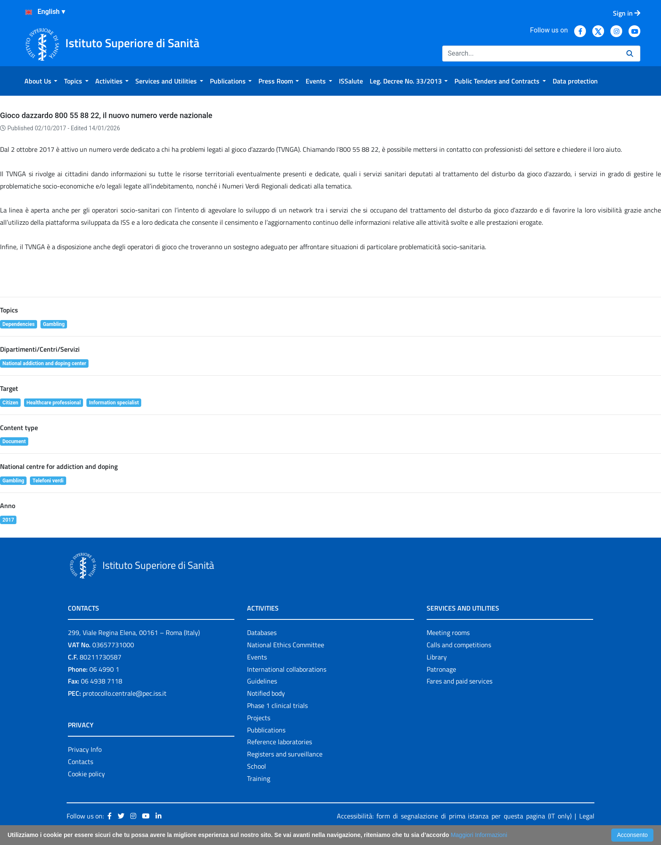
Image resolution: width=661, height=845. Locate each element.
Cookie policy (86, 774)
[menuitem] (41, 81)
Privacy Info (85, 749)
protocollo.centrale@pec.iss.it (125, 693)
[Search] (531, 54)
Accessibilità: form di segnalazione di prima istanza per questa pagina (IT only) (454, 816)
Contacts (80, 761)
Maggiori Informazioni (479, 835)
